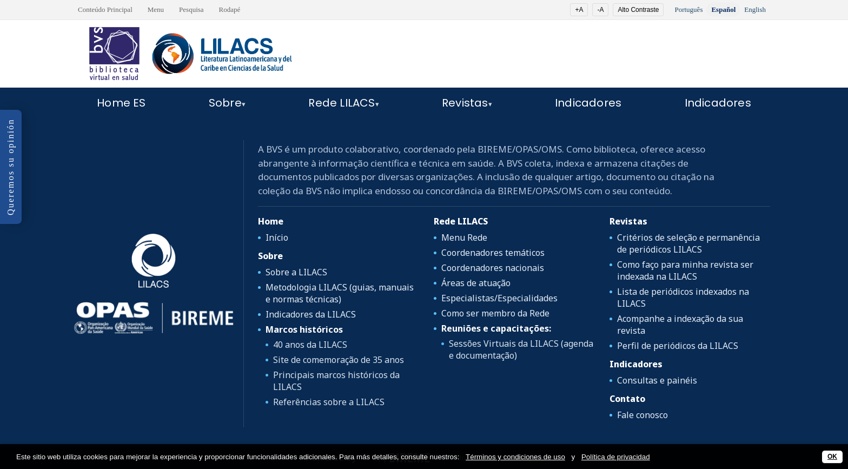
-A (600, 10)
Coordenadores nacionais (492, 268)
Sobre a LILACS (296, 272)
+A (579, 10)
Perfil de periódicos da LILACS (677, 346)
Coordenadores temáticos (493, 253)
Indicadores (588, 102)
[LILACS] (153, 261)
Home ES (121, 102)
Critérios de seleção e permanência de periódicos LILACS (688, 243)
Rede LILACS (341, 102)
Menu (156, 9)
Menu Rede (464, 237)
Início (277, 237)
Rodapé (230, 9)
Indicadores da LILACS (311, 314)
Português (688, 9)
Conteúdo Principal (105, 9)
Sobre (225, 102)
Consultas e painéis (657, 380)
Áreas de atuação (476, 283)
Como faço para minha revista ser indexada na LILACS (685, 270)
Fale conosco (642, 415)
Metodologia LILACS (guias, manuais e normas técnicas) (340, 293)
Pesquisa (191, 9)
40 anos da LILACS (310, 345)
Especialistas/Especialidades (499, 298)
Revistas (465, 102)
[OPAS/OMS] (153, 318)
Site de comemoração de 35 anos (338, 360)
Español (723, 9)
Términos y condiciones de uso (515, 457)
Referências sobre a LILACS (329, 402)
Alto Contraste (638, 10)
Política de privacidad (615, 457)
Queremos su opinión (10, 166)
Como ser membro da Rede (495, 313)
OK (832, 456)
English (755, 9)
